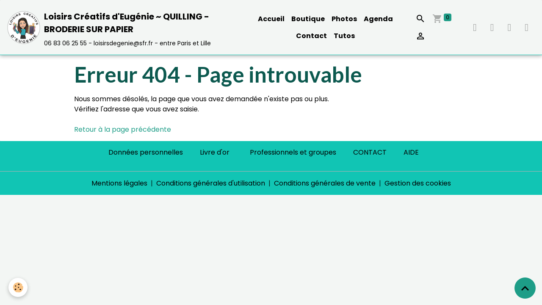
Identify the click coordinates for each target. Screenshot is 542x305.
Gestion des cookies (417, 183)
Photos (344, 19)
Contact (311, 36)
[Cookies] (18, 287)
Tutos (344, 36)
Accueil (271, 19)
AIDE (411, 152)
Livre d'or (215, 152)
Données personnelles (145, 152)
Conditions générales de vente (325, 183)
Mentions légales (119, 183)
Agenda (378, 19)
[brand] (124, 27)
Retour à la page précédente (122, 129)
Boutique (308, 19)
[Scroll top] (525, 288)
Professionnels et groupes (293, 152)
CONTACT (370, 152)
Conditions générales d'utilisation (210, 183)
